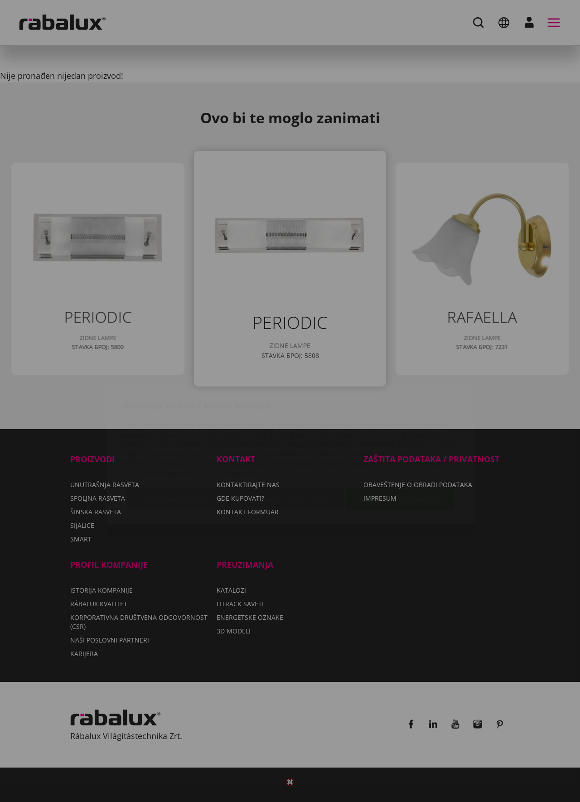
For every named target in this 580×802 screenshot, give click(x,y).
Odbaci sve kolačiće (292, 446)
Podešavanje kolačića (182, 446)
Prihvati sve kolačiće (400, 446)
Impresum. (240, 419)
